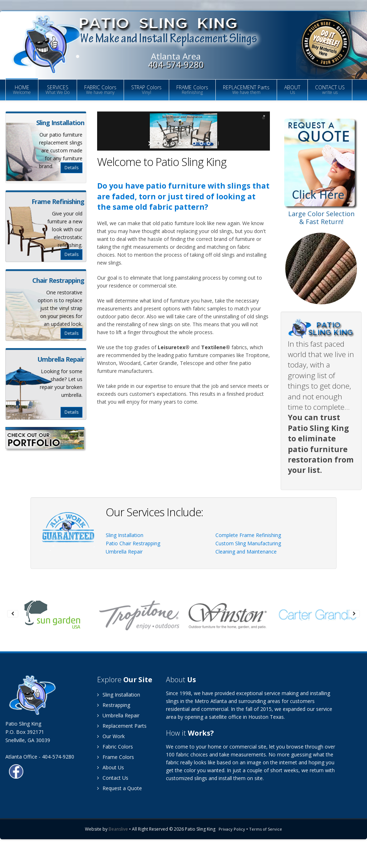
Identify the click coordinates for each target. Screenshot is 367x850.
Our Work (111, 736)
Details (71, 168)
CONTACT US (330, 89)
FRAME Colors (192, 89)
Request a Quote (119, 788)
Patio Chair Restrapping (133, 543)
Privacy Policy (232, 829)
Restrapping (113, 705)
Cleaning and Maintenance (246, 551)
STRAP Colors (146, 89)
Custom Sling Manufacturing (248, 543)
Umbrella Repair (124, 551)
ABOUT (292, 89)
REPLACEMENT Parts (246, 89)
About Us (110, 767)
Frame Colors (115, 757)
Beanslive (118, 829)
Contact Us (112, 777)
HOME (22, 89)
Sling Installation (124, 535)
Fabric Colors (115, 746)
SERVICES (58, 89)
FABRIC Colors (100, 89)
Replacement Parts (122, 725)
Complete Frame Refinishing (248, 535)
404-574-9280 (176, 64)
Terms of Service (265, 829)
